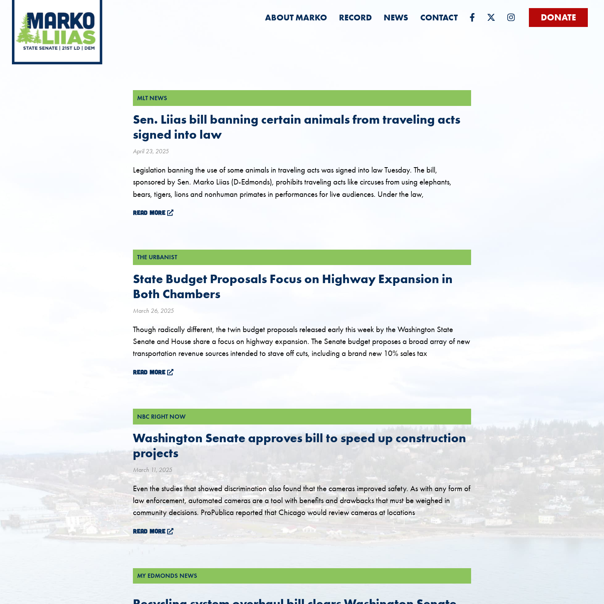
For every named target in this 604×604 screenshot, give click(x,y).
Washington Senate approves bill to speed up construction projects (299, 445)
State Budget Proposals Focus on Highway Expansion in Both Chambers (293, 286)
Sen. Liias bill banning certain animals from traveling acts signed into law (296, 127)
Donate (558, 17)
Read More (153, 212)
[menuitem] (296, 17)
